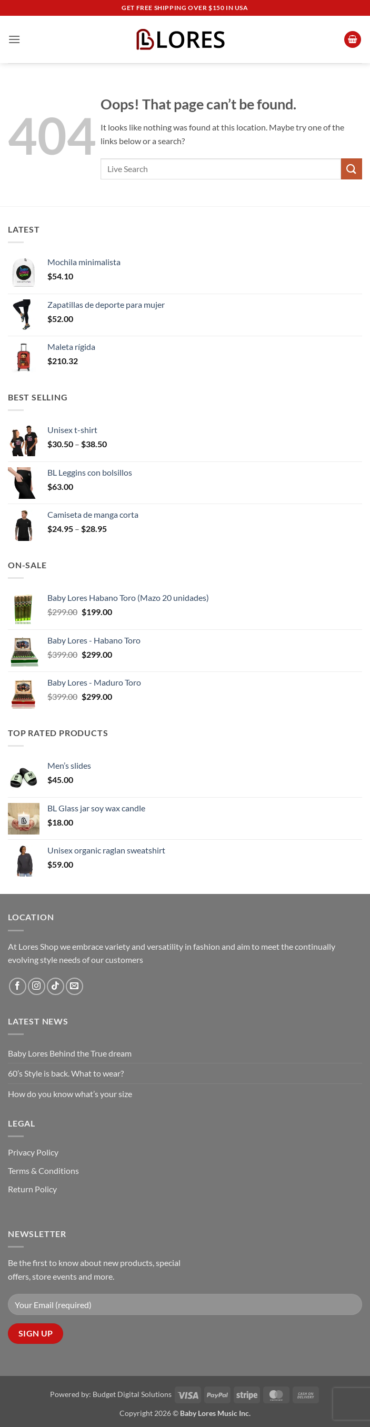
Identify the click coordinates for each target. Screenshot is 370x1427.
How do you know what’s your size (70, 1094)
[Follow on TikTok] (55, 986)
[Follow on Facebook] (17, 986)
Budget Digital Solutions (132, 1394)
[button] (14, 39)
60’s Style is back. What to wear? (66, 1073)
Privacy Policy (33, 1152)
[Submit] (351, 168)
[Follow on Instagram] (36, 986)
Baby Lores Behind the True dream (70, 1053)
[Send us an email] (74, 986)
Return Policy (32, 1189)
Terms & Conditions (43, 1170)
